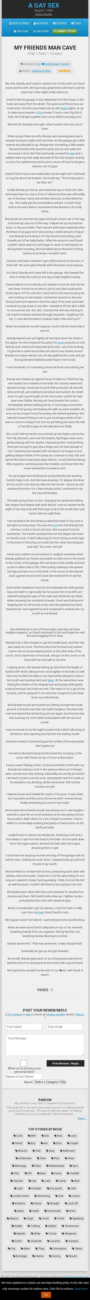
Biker (25, 1248)
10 (38, 64)
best (41, 912)
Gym (74, 1165)
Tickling (34, 1226)
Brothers (18, 1203)
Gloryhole (35, 1241)
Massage (19, 1165)
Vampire (72, 1241)
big (41, 112)
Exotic (17, 1241)
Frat (11, 1248)
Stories (59, 23)
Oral (59, 1195)
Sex (45, 1135)
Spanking (76, 1218)
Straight (53, 1203)
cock (61, 342)
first (54, 525)
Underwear (24, 1158)
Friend (17, 1143)
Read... (82, 1118)
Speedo (19, 1233)
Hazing (54, 1256)
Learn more (81, 1288)
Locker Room (19, 1195)
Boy (31, 1143)
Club (72, 1188)
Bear (41, 1173)
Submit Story (64, 31)
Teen (41, 1158)
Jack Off (71, 1203)
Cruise (51, 1233)
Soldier (50, 1226)
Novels (71, 1256)
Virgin (28, 1218)
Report (65, 64)
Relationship (55, 1165)
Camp (61, 1180)
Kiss (58, 1135)
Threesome (70, 1226)
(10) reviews (14, 1014)
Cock (18, 1135)
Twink (59, 1218)
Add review (50, 64)
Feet (37, 1150)
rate (28, 1014)
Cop (32, 1180)
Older (69, 1158)
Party (36, 1165)
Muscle (21, 1150)
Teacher (17, 1180)
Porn (15, 1173)
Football (73, 1173)
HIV (28, 1173)
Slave (19, 1211)
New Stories (19, 23)
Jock (46, 1180)
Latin (18, 1188)
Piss (55, 1158)
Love (72, 1135)
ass (72, 153)
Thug (39, 1248)
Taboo (77, 1248)
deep (50, 680)
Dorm (71, 1211)
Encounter (54, 1188)
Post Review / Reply (65, 1063)
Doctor (36, 1203)
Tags (76, 23)
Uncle (44, 1218)
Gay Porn (41, 31)
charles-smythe (41, 70)
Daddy (17, 1226)
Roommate (52, 1211)
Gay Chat (21, 31)
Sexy (50, 1150)
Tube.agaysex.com (77, 1277)
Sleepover (69, 1233)
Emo (57, 1143)
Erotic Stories (43, 14)
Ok (46, 1294)
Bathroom (67, 1150)
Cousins (53, 1241)
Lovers (74, 1195)
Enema (38, 1256)
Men (32, 1135)
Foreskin (34, 1188)
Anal (75, 1180)
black (64, 108)
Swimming (42, 1195)
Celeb (34, 1211)
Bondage (20, 1256)
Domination (58, 1248)
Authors (41, 23)
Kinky (35, 1233)
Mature (12, 1218)
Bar (44, 1143)
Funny (56, 1173)
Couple (72, 1143)
